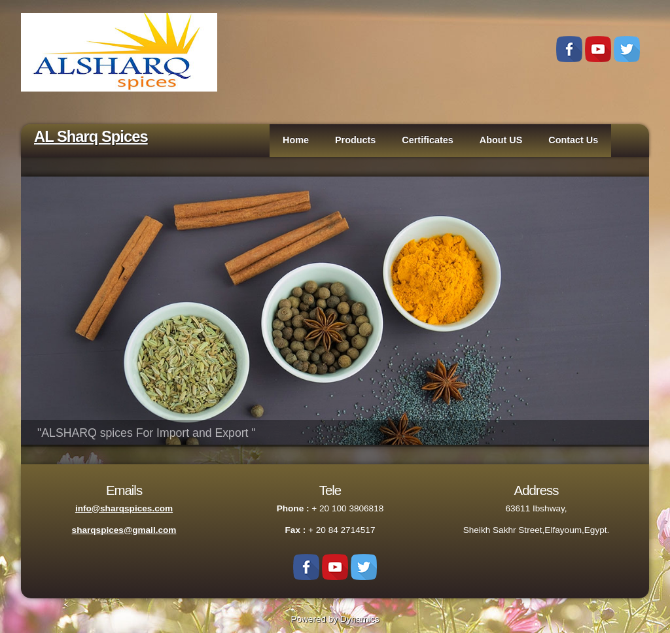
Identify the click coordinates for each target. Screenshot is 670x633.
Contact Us (573, 140)
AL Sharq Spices (91, 136)
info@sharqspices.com (124, 508)
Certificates (427, 140)
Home (296, 140)
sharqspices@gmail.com (124, 530)
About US (501, 140)
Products (355, 140)
